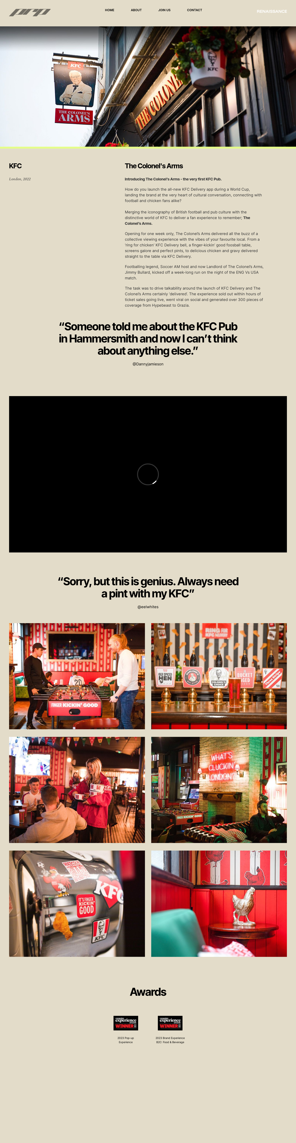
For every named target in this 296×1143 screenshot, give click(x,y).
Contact (194, 10)
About (136, 10)
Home (109, 10)
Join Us (164, 10)
